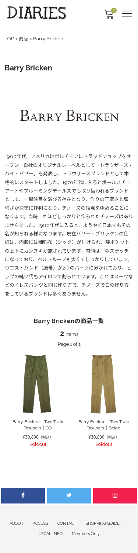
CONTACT (66, 523)
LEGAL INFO (51, 533)
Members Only (86, 533)
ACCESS (40, 523)
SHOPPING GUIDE (102, 523)
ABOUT (17, 523)
